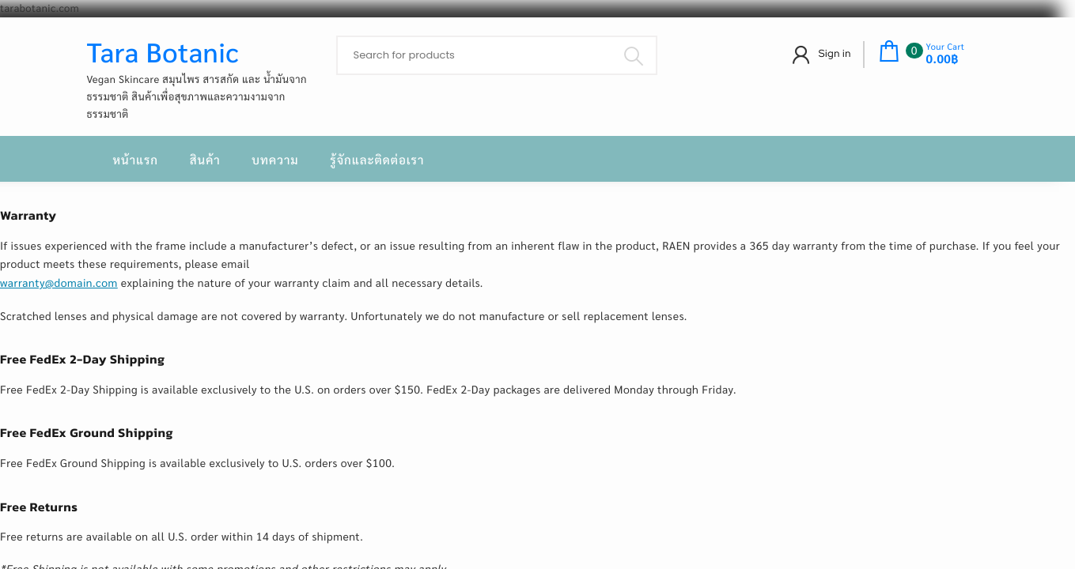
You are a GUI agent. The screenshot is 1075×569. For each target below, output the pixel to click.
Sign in (835, 53)
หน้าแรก (136, 160)
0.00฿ (942, 59)
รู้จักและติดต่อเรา (377, 160)
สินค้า (205, 160)
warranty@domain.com (59, 283)
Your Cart (945, 46)
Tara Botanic (163, 51)
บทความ (275, 160)
